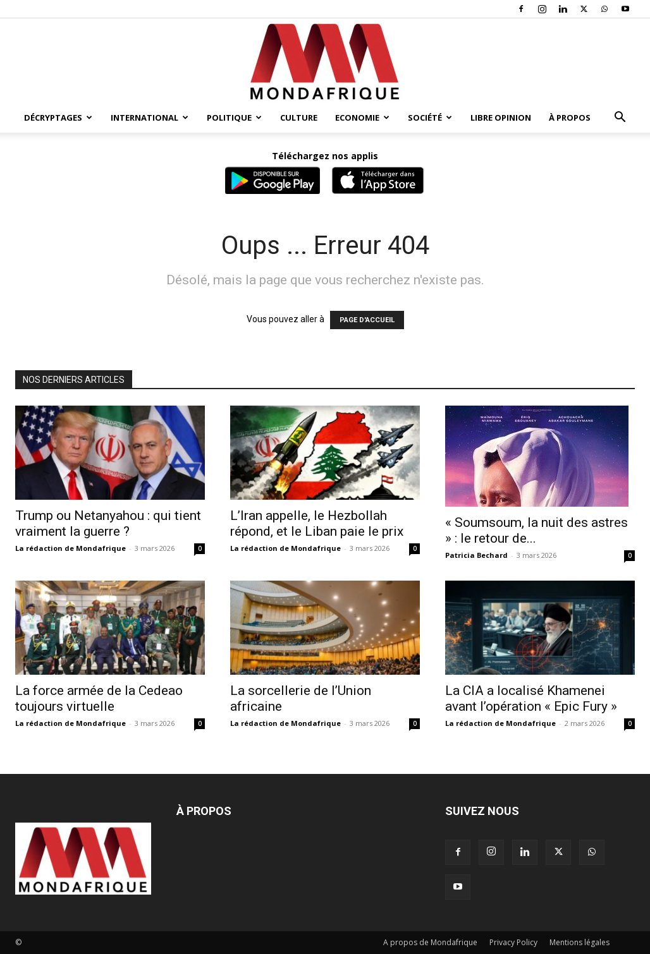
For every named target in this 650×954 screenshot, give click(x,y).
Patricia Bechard (476, 555)
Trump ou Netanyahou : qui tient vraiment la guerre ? (108, 523)
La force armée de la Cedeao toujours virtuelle (99, 698)
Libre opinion (500, 117)
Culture (298, 117)
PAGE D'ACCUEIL (367, 320)
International (149, 117)
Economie (362, 117)
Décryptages (58, 117)
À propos (570, 117)
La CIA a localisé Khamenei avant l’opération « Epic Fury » (531, 698)
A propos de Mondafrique (430, 942)
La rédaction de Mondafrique (70, 548)
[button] (619, 118)
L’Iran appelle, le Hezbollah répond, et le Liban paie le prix (316, 523)
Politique (234, 117)
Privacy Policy (513, 942)
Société (430, 117)
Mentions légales (579, 942)
